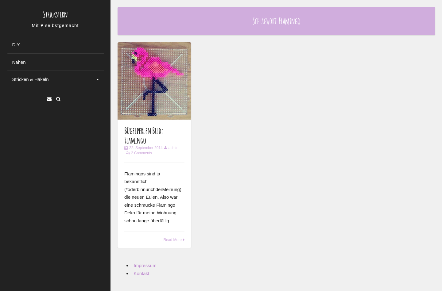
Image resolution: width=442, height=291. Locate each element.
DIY (16, 44)
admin (174, 148)
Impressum (145, 265)
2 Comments (141, 153)
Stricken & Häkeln (30, 79)
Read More (172, 240)
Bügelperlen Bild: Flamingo (143, 135)
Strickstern (55, 14)
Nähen (19, 62)
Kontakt (141, 273)
